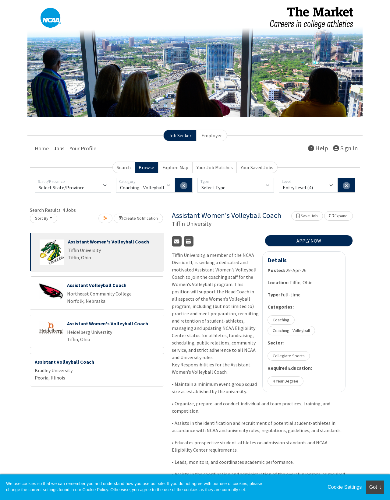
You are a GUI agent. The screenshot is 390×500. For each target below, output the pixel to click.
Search (124, 167)
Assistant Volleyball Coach (96, 285)
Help (318, 148)
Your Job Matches (215, 167)
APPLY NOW (308, 241)
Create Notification (138, 218)
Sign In (345, 148)
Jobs (59, 148)
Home (42, 148)
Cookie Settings (345, 487)
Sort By (41, 218)
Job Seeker (179, 135)
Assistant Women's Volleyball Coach (108, 242)
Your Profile (82, 148)
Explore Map (175, 167)
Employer (211, 135)
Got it (375, 487)
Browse (146, 167)
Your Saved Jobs (257, 167)
